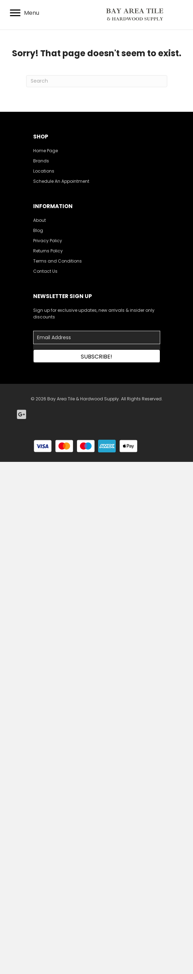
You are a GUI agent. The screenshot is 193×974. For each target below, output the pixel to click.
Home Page (45, 151)
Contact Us (45, 271)
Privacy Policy (47, 241)
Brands (41, 161)
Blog (38, 230)
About (39, 220)
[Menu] (24, 13)
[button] (96, 356)
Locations (43, 171)
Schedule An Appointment (61, 181)
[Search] (96, 81)
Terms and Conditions (57, 261)
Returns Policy (48, 251)
